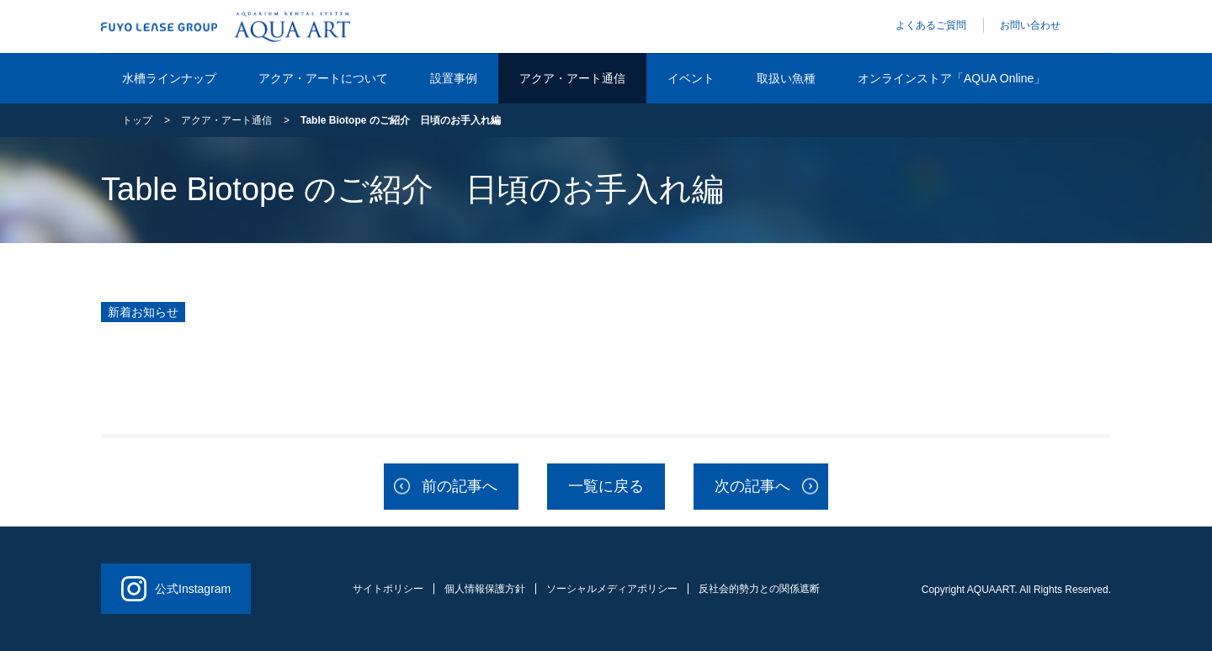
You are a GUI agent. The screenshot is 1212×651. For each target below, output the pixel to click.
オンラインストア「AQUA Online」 (951, 78)
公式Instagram (176, 588)
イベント (691, 78)
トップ (137, 120)
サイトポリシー (388, 589)
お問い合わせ (1030, 25)
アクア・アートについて (323, 78)
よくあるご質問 (931, 25)
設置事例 (453, 78)
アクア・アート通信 (572, 78)
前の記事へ (459, 486)
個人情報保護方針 (484, 589)
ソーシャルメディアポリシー (612, 589)
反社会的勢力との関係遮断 (759, 589)
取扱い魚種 (786, 78)
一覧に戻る (606, 486)
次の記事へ (752, 486)
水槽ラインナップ (169, 78)
